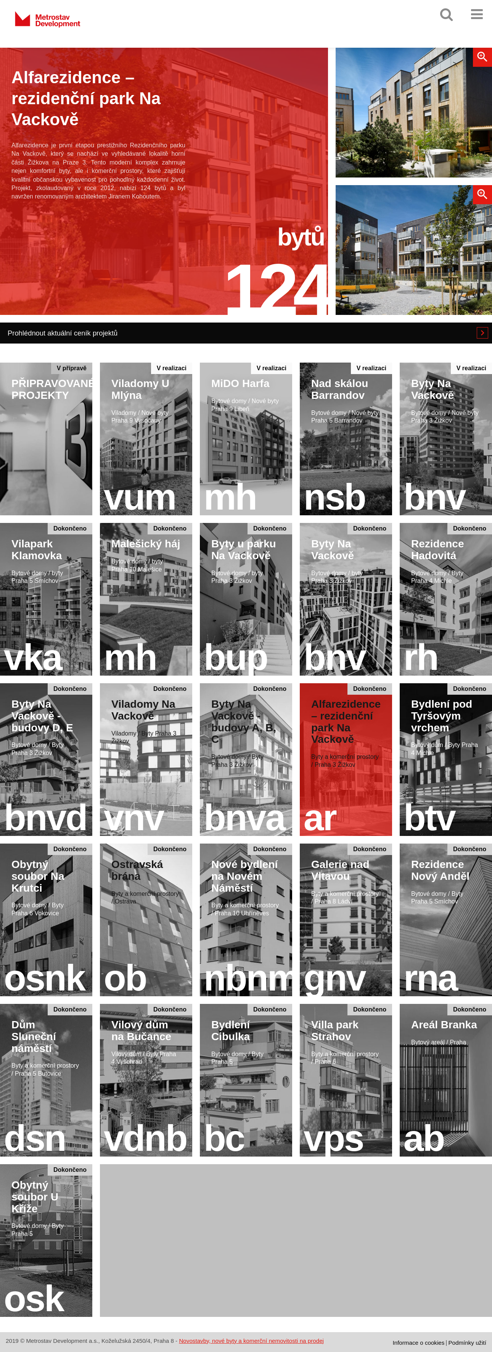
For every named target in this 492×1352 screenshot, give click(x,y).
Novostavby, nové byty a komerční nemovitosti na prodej (251, 1340)
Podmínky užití (467, 1342)
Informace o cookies (418, 1342)
